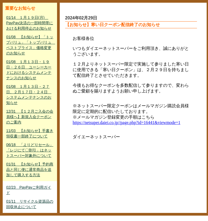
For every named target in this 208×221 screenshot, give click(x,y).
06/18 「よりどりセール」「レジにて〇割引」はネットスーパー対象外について (29, 150)
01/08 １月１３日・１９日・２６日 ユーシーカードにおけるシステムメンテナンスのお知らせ (28, 70)
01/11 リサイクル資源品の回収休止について (29, 204)
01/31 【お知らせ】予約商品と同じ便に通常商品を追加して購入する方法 (29, 169)
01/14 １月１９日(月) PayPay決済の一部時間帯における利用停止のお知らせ (29, 22)
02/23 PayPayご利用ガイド (28, 190)
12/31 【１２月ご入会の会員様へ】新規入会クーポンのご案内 (29, 116)
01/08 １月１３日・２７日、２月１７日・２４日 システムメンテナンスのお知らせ (28, 94)
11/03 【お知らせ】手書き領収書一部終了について (29, 133)
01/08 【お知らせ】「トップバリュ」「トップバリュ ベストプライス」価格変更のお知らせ (30, 45)
